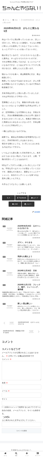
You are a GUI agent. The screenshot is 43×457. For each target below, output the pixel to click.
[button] (28, 204)
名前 (5, 386)
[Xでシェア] (8, 197)
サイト (4, 403)
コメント (6, 359)
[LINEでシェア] (15, 204)
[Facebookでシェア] (21, 197)
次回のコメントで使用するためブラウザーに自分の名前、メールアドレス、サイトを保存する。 (21, 414)
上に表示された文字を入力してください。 (19, 424)
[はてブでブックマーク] (34, 197)
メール (6, 395)
